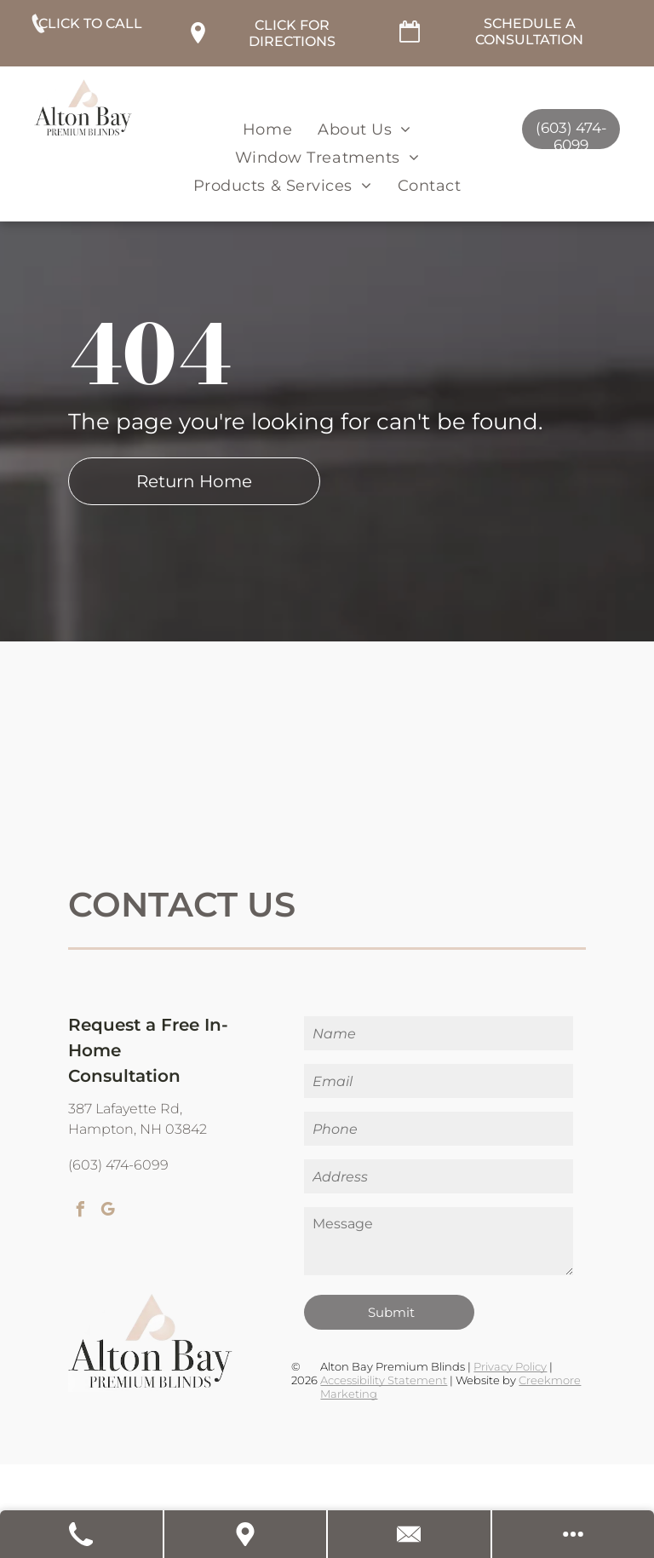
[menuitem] (267, 129)
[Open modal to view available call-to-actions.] (573, 1534)
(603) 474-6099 (118, 1165)
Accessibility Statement (383, 1380)
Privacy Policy (510, 1366)
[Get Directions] (246, 1534)
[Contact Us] (410, 1534)
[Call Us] (82, 1534)
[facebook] (80, 1212)
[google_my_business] (107, 1212)
